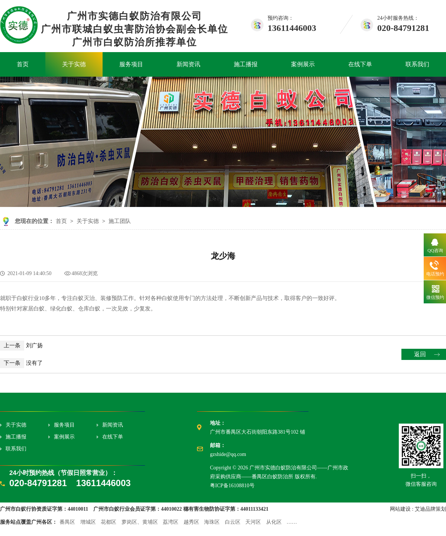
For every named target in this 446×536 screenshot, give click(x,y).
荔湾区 (170, 522)
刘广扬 (21, 345)
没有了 (21, 363)
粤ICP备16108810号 (232, 485)
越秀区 (191, 522)
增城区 (88, 522)
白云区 (232, 522)
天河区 (253, 522)
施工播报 (246, 64)
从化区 (274, 522)
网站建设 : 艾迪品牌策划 (418, 509)
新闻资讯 (188, 64)
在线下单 (360, 64)
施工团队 (120, 221)
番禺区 (67, 522)
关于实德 (74, 64)
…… (292, 522)
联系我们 (417, 64)
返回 (420, 354)
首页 (23, 64)
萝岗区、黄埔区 (140, 522)
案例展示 (303, 64)
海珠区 (212, 522)
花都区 (108, 522)
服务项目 (131, 64)
